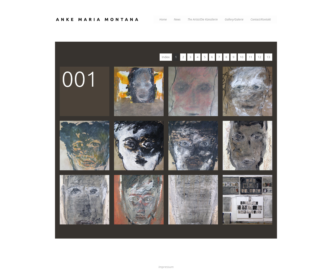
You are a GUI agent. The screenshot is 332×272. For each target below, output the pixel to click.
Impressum (166, 267)
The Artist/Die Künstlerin (203, 19)
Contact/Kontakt (261, 19)
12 (259, 57)
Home (163, 19)
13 (268, 57)
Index (166, 57)
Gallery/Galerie (234, 19)
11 (250, 57)
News (177, 19)
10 (241, 57)
